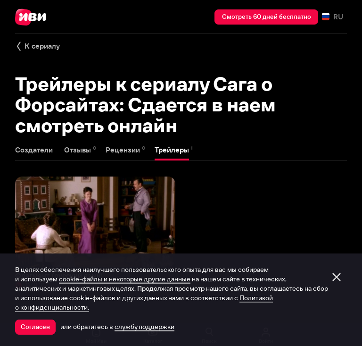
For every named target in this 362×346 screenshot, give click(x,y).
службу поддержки (144, 326)
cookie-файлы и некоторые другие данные (124, 279)
